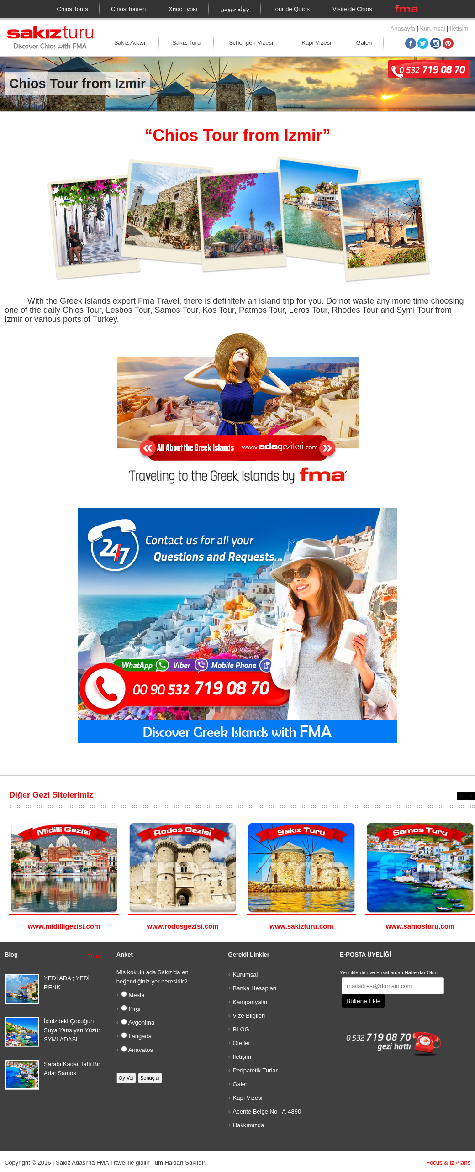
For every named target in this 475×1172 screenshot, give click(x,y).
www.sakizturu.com (301, 926)
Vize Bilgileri (249, 1015)
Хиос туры (183, 8)
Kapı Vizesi (316, 42)
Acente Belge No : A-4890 (267, 1111)
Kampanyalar (250, 1002)
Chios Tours (72, 8)
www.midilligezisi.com (64, 926)
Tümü (95, 956)
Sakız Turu (186, 42)
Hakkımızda (248, 1125)
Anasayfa (403, 28)
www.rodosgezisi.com (183, 926)
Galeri (364, 42)
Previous (461, 796)
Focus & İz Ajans (448, 1162)
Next (470, 796)
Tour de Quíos (291, 8)
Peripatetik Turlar (255, 1070)
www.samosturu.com (420, 926)
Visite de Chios (352, 8)
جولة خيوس (235, 8)
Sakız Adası (130, 42)
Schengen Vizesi (251, 42)
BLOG (241, 1029)
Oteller (241, 1043)
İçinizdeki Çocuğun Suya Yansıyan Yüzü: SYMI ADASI (72, 1030)
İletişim (459, 28)
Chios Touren (128, 8)
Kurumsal (432, 28)
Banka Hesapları (255, 988)
